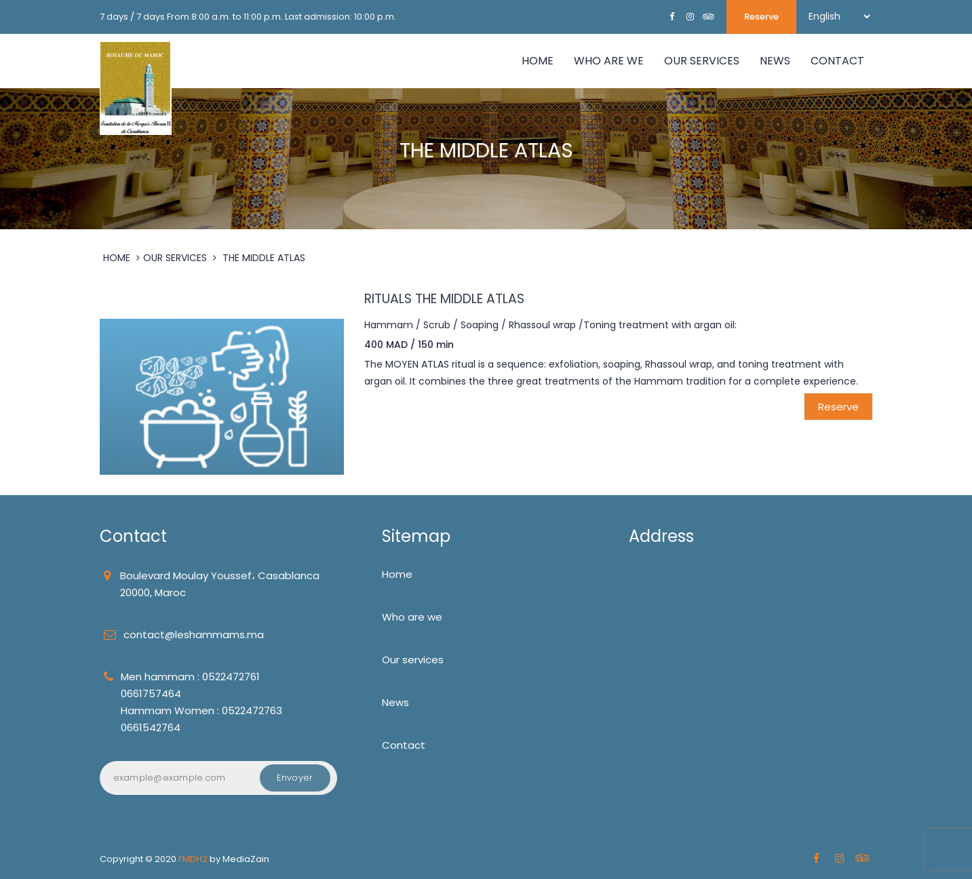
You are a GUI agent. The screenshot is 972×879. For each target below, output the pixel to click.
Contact (837, 61)
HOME (116, 258)
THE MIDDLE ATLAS (263, 258)
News (395, 702)
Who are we (412, 617)
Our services (413, 659)
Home (537, 61)
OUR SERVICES (701, 61)
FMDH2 (193, 859)
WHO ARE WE (609, 61)
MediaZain (245, 859)
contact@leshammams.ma (193, 634)
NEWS (775, 61)
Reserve (761, 16)
